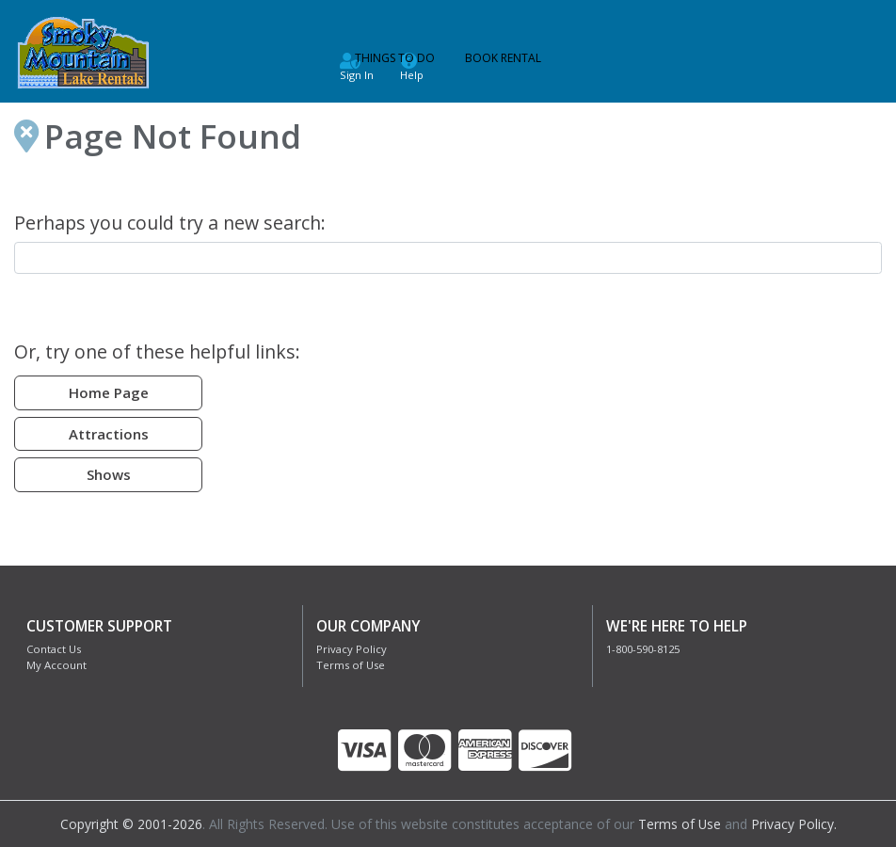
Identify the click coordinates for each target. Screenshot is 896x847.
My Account (56, 665)
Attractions (109, 433)
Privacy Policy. (794, 824)
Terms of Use (350, 665)
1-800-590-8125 (643, 649)
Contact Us (53, 649)
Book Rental (503, 58)
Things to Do (395, 58)
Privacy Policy (351, 649)
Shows (109, 474)
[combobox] (448, 258)
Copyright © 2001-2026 (130, 824)
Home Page (109, 392)
